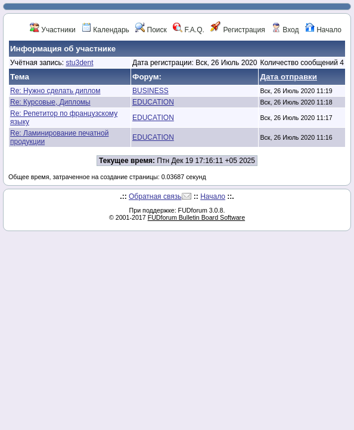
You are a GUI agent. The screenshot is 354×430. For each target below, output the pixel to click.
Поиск (151, 30)
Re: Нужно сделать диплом (55, 91)
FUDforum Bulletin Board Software (196, 217)
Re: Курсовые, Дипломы (50, 102)
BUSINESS (150, 91)
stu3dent (79, 63)
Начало (323, 30)
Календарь (105, 30)
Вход (285, 30)
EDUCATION (153, 102)
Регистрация (237, 30)
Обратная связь (155, 196)
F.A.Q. (188, 30)
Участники (53, 30)
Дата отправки (288, 76)
